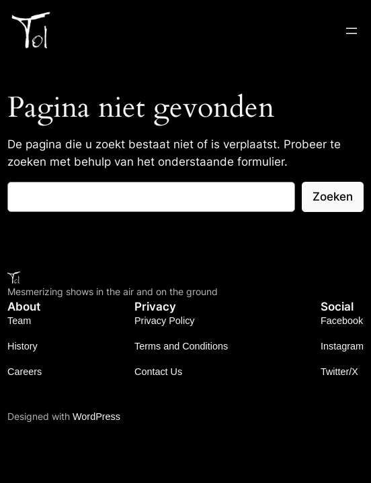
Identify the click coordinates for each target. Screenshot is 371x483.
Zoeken (333, 196)
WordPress (96, 416)
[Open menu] (351, 31)
